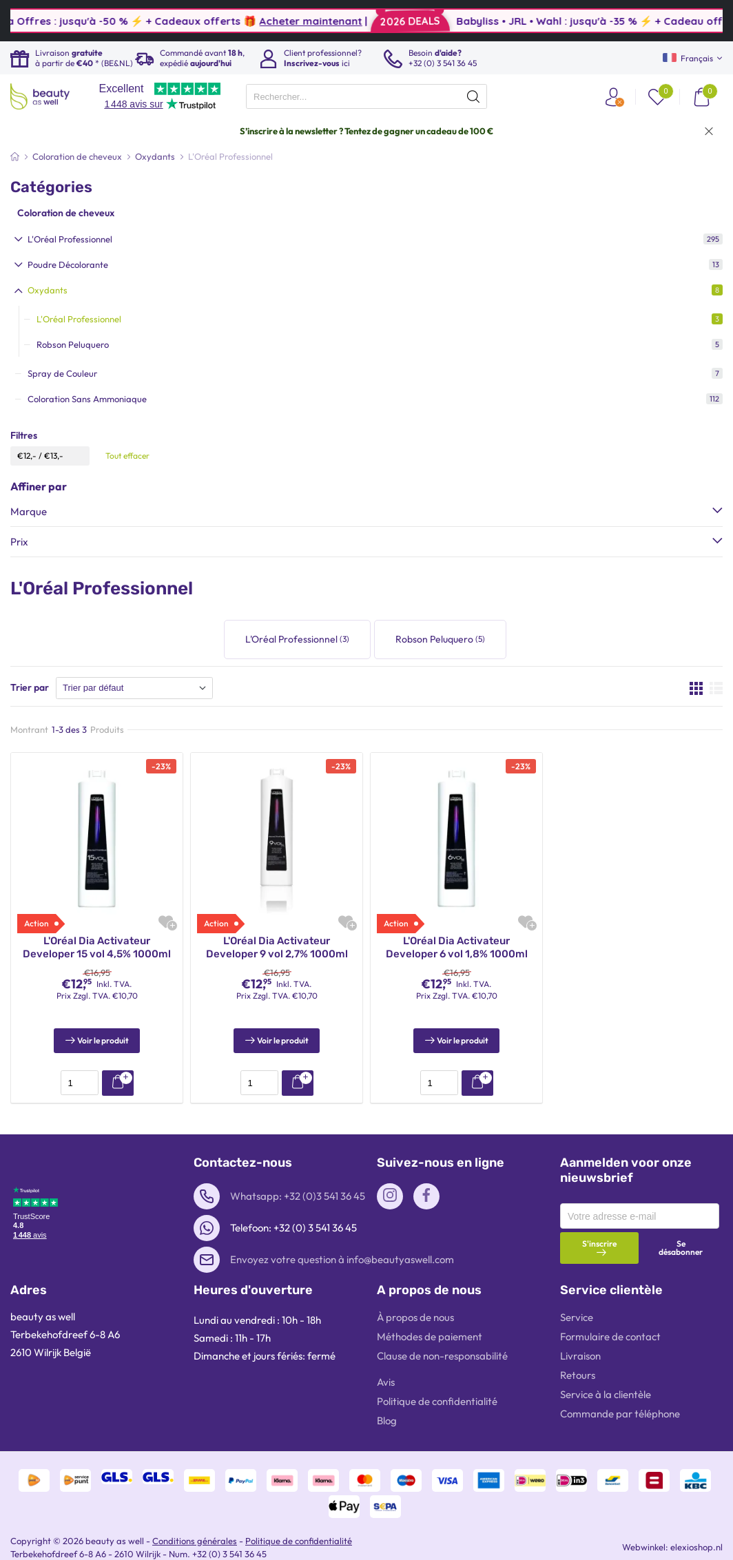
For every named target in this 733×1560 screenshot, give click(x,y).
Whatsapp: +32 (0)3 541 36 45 (297, 1179)
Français (688, 58)
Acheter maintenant (374, 21)
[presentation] (366, 96)
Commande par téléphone (620, 1397)
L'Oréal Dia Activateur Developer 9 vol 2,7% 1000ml (277, 948)
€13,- (53, 455)
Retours (577, 1358)
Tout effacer (127, 455)
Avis (386, 1365)
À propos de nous (415, 1300)
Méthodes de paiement (429, 1320)
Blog (387, 1404)
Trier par (29, 687)
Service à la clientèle (605, 1377)
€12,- (27, 455)
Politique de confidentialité (437, 1384)
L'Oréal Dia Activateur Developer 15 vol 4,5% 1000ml (97, 948)
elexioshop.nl (696, 1530)
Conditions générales (194, 1524)
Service (576, 1300)
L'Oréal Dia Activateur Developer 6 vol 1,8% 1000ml (457, 948)
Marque (28, 511)
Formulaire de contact (610, 1320)
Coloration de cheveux (65, 213)
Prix (19, 541)
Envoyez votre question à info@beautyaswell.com (342, 1242)
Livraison (580, 1339)
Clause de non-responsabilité (442, 1339)
